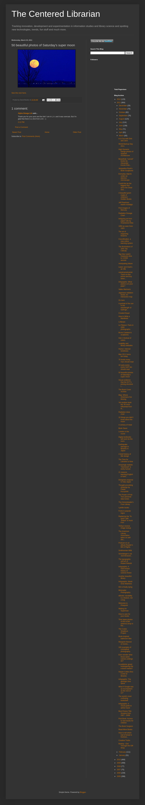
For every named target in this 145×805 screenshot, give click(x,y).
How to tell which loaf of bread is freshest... (125, 735)
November (123, 109)
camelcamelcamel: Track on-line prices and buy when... (125, 275)
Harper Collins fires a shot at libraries (125, 674)
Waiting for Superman (123, 610)
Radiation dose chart (124, 413)
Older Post (77, 132)
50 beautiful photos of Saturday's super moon (125, 375)
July (120, 122)
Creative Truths (124, 740)
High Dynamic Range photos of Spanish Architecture (125, 152)
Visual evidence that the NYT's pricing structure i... (125, 383)
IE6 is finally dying (125, 587)
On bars (121, 300)
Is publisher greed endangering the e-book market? (125, 666)
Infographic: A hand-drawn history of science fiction (124, 570)
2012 (119, 99)
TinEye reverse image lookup (124, 527)
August (122, 119)
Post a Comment (21, 127)
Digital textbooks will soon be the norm (125, 439)
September (123, 116)
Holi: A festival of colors (124, 339)
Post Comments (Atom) (31, 136)
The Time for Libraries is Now (125, 461)
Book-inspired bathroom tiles (124, 637)
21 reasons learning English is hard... (125, 474)
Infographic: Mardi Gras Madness (125, 583)
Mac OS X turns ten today (124, 355)
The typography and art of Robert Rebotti (125, 561)
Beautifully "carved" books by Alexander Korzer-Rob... (125, 162)
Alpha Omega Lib (25, 113)
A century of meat (125, 425)
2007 (119, 770)
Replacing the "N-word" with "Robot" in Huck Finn (125, 519)
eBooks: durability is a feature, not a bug (125, 598)
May (121, 129)
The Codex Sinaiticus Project (123, 631)
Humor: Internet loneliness (124, 350)
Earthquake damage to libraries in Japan (123, 447)
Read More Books (125, 730)
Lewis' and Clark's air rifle (125, 268)
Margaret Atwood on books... (125, 643)
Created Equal (123, 313)
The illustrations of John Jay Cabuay (125, 249)
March (121, 136)
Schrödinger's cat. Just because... (125, 555)
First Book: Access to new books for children (125, 721)
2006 (119, 773)
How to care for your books (124, 615)
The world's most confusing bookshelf (124, 698)
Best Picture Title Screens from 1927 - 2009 (124, 713)
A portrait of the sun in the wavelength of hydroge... (125, 307)
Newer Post (16, 132)
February (122, 752)
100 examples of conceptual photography (124, 649)
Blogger (83, 792)
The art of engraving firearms (123, 234)
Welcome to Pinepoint (123, 604)
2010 (119, 760)
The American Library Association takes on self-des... (124, 535)
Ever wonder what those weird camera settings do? (125, 658)
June (121, 126)
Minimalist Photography (124, 591)
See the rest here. (19, 93)
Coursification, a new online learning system (125, 241)
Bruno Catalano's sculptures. (125, 334)
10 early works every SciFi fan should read (125, 367)
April (121, 132)
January (122, 755)
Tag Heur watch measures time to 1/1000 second (125, 257)
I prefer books (123, 508)
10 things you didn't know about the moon (125, 419)
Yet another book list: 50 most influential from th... (125, 405)
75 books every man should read (125, 361)
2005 (119, 776)
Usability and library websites (125, 344)
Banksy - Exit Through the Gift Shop (125, 746)
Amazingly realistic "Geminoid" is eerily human (125, 467)
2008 (119, 766)
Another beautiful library (125, 577)
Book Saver (122, 428)
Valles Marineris (124, 289)
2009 (119, 763)
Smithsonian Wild (125, 550)
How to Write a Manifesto (124, 317)
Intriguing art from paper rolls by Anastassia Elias (125, 221)
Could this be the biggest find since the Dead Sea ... (125, 186)
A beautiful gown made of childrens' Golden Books (124, 196)
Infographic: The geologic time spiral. (124, 681)
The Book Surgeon (125, 726)
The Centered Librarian (55, 14)
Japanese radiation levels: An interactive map (125, 295)
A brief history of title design (124, 455)
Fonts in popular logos (124, 512)
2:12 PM (21, 122)
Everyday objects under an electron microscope (125, 177)
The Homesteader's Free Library (125, 503)
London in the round (123, 433)
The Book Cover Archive (124, 391)
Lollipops (121, 322)
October (122, 112)
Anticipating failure (125, 264)
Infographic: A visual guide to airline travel (125, 706)
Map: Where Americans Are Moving (125, 397)
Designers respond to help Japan (125, 481)
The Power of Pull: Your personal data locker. (125, 497)
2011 (119, 103)
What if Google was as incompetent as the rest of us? (125, 690)
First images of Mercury (124, 209)
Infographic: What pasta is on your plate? (125, 284)
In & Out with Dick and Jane (125, 140)
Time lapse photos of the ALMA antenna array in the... (125, 623)
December (123, 106)
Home (47, 132)
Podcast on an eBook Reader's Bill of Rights (125, 545)
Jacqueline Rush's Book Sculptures (125, 169)
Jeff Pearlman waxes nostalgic (125, 204)
